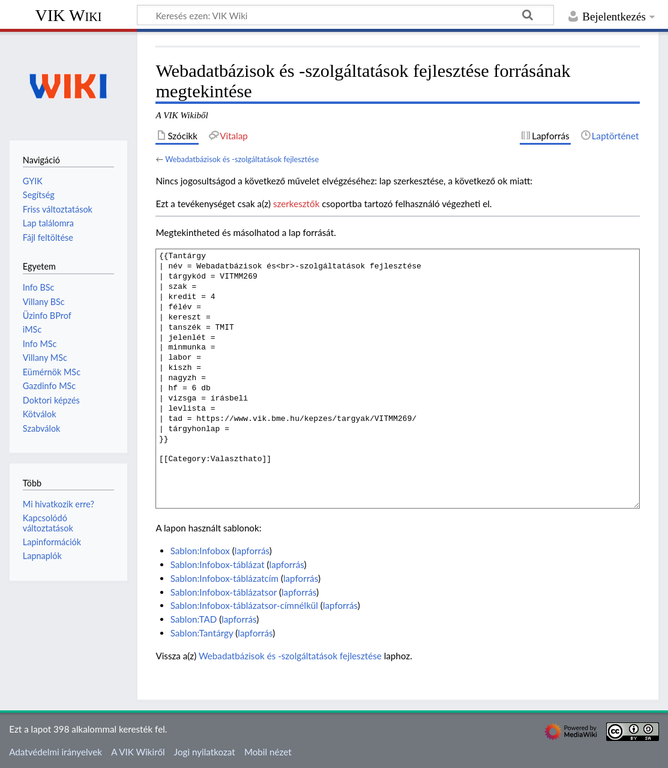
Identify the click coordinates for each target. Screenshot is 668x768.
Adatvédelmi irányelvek (55, 751)
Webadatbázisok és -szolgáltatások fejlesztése (242, 159)
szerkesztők (296, 203)
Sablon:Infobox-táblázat (217, 564)
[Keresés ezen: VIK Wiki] (345, 15)
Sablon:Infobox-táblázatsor (223, 592)
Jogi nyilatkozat (204, 751)
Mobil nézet (268, 751)
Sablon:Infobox (200, 550)
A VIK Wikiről (137, 751)
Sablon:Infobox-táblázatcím (224, 578)
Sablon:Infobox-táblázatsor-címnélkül (244, 605)
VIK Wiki (68, 15)
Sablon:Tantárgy (201, 632)
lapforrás (252, 550)
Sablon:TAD (193, 619)
